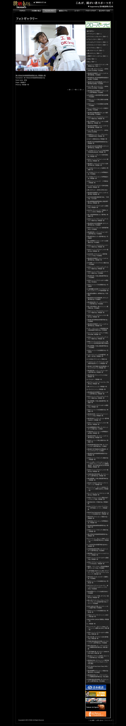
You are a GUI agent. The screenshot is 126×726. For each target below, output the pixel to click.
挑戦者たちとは (39, 2)
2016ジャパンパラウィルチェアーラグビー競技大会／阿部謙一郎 (98, 338)
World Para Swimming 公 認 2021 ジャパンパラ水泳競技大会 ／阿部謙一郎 (98, 513)
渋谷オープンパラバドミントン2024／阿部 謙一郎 (98, 615)
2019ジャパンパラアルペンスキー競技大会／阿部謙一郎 (98, 470)
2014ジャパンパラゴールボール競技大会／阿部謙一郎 (98, 206)
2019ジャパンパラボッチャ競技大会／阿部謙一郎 (98, 458)
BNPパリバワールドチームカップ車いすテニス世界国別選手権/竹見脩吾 (98, 342)
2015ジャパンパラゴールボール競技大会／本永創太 (98, 281)
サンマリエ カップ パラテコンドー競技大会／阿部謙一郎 (98, 494)
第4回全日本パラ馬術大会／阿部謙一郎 (98, 502)
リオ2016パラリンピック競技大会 (97, 359)
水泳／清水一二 (92, 59)
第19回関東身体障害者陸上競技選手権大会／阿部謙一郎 (98, 202)
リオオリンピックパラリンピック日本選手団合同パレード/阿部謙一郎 (98, 362)
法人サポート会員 (104, 11)
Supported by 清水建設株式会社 (100, 6)
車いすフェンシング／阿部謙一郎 (97, 386)
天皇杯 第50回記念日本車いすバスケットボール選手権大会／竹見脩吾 (98, 642)
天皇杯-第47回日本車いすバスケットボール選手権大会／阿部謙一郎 (98, 475)
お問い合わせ (99, 720)
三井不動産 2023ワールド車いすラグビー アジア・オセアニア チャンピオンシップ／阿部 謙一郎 (98, 572)
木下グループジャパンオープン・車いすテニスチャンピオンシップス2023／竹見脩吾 (98, 587)
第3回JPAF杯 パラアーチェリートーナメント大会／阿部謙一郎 (98, 414)
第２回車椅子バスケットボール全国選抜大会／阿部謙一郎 (98, 122)
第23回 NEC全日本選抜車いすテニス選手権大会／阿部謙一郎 (98, 146)
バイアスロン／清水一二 (95, 47)
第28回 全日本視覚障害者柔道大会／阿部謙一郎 (98, 142)
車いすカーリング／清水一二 (96, 50)
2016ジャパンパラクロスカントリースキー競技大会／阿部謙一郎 (98, 311)
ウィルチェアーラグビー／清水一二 (98, 42)
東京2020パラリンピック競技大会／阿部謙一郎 (98, 517)
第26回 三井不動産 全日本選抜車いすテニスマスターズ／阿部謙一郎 (98, 367)
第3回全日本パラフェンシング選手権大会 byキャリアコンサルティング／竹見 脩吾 (98, 662)
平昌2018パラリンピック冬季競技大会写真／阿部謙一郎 (98, 432)
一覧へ (76, 89)
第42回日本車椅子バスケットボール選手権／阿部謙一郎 (98, 193)
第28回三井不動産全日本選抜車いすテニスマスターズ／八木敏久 (98, 450)
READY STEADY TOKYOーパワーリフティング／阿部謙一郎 (98, 483)
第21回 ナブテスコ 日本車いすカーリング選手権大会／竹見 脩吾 (98, 656)
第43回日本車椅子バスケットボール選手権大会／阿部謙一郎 (98, 259)
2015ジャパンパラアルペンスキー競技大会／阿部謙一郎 (98, 250)
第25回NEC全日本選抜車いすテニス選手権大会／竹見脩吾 (98, 298)
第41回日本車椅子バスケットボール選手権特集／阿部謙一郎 (98, 126)
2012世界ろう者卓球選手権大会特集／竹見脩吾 (98, 96)
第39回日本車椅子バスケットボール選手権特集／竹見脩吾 (98, 74)
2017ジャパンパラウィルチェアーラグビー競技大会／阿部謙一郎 (98, 397)
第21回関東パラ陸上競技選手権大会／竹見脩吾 (98, 346)
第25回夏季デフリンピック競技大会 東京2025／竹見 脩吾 (98, 671)
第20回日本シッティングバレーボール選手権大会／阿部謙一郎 (98, 371)
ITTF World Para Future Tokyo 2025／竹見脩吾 (98, 667)
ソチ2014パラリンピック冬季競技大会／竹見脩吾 (98, 173)
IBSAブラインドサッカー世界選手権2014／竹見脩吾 (98, 228)
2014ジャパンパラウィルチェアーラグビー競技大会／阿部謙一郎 (98, 219)
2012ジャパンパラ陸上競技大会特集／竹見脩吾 (98, 100)
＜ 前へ (69, 89)
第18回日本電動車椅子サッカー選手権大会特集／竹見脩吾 (98, 113)
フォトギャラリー (49, 11)
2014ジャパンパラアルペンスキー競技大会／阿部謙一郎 (98, 160)
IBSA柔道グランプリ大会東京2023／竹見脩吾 (98, 592)
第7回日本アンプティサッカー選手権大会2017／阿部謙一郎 (98, 419)
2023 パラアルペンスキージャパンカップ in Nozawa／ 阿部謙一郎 (98, 563)
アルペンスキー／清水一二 (95, 39)
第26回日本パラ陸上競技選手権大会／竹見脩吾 (98, 276)
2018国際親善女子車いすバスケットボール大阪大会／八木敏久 (98, 428)
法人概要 (92, 720)
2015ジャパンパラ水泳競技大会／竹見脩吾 (98, 285)
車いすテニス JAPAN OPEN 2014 (97, 190)
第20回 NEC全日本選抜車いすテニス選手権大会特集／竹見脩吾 (98, 82)
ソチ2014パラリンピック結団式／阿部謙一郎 (98, 168)
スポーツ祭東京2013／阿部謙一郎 (97, 139)
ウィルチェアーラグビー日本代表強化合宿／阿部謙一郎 (98, 186)
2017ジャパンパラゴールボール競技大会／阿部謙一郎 (98, 406)
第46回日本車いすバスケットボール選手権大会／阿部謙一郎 (98, 436)
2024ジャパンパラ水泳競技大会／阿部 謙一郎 (98, 611)
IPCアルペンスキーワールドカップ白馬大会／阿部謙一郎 (98, 383)
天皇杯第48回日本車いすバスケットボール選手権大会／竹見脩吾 (98, 549)
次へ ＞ (82, 89)
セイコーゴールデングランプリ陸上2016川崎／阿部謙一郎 (98, 333)
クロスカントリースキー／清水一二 (98, 45)
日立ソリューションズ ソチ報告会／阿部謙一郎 (98, 182)
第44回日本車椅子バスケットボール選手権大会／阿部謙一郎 (98, 324)
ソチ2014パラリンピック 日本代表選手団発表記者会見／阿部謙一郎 (98, 151)
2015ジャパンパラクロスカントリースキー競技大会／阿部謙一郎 (98, 246)
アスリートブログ (90, 11)
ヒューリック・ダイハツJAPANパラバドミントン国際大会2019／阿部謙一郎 (98, 489)
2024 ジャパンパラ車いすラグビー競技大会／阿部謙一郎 (98, 596)
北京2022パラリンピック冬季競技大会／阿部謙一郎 (98, 521)
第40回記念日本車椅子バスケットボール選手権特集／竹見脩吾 (98, 91)
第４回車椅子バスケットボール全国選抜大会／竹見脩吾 (98, 241)
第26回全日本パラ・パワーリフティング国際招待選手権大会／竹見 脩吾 (98, 675)
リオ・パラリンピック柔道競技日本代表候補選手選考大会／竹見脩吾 (98, 329)
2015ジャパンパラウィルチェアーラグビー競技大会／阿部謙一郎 (98, 268)
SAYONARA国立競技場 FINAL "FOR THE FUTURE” (98, 197)
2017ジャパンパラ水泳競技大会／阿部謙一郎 (98, 410)
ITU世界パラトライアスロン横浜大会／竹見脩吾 (98, 263)
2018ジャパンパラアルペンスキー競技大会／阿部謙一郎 (98, 423)
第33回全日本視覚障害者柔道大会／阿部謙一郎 (98, 454)
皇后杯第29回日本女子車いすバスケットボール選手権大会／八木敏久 (98, 445)
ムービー (77, 11)
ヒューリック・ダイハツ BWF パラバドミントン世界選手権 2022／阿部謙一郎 (98, 540)
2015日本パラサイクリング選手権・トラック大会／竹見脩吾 (98, 254)
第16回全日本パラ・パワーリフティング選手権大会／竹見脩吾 (98, 303)
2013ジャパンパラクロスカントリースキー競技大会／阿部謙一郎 (98, 117)
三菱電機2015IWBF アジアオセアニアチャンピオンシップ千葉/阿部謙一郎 (98, 289)
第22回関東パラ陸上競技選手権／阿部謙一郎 (98, 401)
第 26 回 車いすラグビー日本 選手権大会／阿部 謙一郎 (98, 637)
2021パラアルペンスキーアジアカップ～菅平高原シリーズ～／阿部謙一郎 (98, 508)
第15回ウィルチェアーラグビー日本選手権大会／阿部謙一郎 (98, 164)
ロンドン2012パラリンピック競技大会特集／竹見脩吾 (98, 109)
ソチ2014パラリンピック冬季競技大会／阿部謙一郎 (98, 177)
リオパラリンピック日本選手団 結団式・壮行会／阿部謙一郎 (98, 355)
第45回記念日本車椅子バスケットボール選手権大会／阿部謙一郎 (98, 393)
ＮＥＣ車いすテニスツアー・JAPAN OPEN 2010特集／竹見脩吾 (98, 69)
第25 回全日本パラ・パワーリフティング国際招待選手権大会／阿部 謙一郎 (98, 647)
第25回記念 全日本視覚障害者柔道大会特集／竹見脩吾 (98, 78)
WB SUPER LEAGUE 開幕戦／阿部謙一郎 (98, 620)
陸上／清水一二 (92, 61)
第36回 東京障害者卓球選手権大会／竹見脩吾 (98, 320)
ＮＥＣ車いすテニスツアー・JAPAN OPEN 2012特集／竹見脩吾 (98, 87)
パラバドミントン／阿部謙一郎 (97, 389)
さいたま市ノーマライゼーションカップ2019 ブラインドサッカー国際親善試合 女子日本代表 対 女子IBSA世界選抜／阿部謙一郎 (98, 465)
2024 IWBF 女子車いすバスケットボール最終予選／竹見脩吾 (98, 607)
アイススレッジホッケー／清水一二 (98, 36)
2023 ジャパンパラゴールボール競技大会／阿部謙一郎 (98, 558)
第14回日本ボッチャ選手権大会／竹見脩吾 (98, 237)
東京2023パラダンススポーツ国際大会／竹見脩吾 (98, 577)
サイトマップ (108, 720)
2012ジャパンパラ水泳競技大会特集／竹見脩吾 (98, 104)
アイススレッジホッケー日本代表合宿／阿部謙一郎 (98, 155)
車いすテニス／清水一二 (95, 53)
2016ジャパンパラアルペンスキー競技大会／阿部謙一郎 (98, 316)
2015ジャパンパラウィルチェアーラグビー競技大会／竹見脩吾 (98, 272)
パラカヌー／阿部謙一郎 (95, 379)
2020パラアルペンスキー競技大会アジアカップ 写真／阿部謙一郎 (98, 498)
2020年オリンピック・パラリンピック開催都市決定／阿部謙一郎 (98, 135)
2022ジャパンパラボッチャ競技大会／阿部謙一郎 (98, 530)
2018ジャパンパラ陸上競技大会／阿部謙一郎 (98, 441)
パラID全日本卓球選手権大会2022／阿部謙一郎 (98, 545)
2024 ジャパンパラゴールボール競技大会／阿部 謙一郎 (98, 633)
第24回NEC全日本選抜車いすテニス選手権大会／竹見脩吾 (98, 224)
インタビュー (63, 11)
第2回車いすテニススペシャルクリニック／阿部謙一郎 (98, 554)
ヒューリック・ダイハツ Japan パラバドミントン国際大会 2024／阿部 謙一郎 (98, 628)
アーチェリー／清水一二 (95, 33)
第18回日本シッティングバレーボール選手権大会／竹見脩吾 (98, 233)
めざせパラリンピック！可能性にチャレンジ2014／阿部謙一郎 (98, 211)
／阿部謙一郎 (91, 623)
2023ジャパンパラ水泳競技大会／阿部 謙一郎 (98, 582)
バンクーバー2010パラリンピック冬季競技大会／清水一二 (98, 65)
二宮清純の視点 (35, 11)
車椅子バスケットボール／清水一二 (98, 56)
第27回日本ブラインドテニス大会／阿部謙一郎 (98, 375)
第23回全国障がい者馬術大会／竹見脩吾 (98, 294)
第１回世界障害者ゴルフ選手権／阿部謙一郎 (98, 215)
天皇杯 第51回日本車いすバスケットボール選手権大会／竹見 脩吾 (98, 680)
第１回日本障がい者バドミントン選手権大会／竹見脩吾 (98, 307)
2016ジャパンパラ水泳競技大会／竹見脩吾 (98, 351)
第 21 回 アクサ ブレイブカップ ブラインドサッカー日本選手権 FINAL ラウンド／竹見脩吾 (98, 602)
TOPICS (22, 11)
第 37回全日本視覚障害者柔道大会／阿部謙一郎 (30, 75)
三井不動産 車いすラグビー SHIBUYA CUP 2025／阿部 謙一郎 (98, 652)
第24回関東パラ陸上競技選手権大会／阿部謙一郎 (98, 479)
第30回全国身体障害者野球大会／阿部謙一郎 (98, 526)
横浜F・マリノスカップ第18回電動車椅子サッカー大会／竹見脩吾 (98, 567)
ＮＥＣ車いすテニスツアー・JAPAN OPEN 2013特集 (98, 131)
